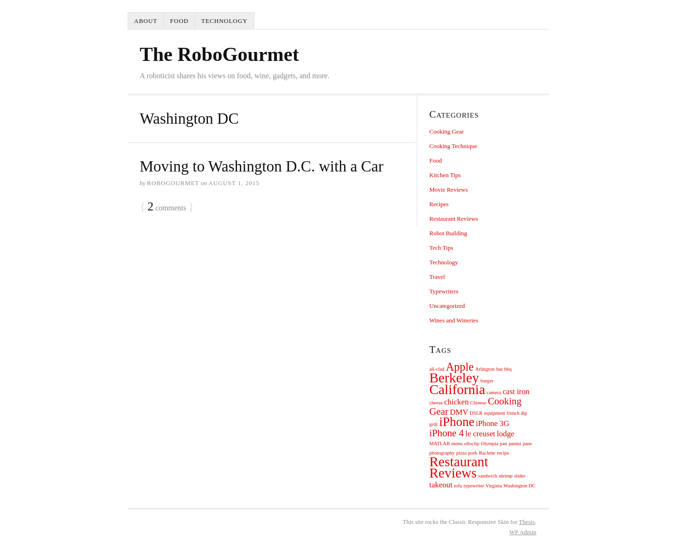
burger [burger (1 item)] (487, 380)
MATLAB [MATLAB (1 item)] (440, 443)
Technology (224, 20)
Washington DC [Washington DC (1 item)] (520, 485)
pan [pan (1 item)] (503, 443)
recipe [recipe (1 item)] (503, 452)
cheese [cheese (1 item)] (436, 402)
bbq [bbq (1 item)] (508, 369)
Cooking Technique (453, 145)
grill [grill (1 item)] (434, 424)
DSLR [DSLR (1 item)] (476, 413)
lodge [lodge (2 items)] (505, 433)
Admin (523, 532)
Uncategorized (447, 305)
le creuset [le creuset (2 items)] (480, 433)
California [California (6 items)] (457, 389)
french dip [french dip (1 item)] (517, 413)
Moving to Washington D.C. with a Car (262, 166)
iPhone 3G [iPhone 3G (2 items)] (492, 423)
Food (179, 20)
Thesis (527, 521)
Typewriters (444, 291)
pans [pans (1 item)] (527, 443)
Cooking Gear (447, 131)
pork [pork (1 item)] (472, 452)
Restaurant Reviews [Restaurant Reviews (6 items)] (459, 467)
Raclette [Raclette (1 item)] (487, 452)
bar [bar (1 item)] (499, 369)
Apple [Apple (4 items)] (460, 366)
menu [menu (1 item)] (457, 443)
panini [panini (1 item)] (515, 443)
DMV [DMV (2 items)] (459, 412)
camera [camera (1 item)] (494, 392)
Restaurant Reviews (454, 218)
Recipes (439, 204)
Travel (437, 276)
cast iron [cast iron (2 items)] (516, 391)
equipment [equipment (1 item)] (494, 413)
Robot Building (449, 233)
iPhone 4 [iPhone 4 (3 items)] (447, 433)
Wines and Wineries (454, 320)
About (146, 20)
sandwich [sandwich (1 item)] (487, 475)
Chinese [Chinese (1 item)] (478, 402)
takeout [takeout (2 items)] (441, 484)
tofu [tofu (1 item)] (458, 485)
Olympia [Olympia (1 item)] (489, 443)
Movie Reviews (449, 189)
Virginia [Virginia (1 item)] (494, 485)
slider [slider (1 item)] (519, 475)
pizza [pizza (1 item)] (461, 452)
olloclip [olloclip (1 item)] (472, 443)
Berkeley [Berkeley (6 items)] (454, 377)
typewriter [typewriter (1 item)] (474, 485)
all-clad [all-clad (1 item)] (437, 369)
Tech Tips (441, 247)
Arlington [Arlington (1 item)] (484, 369)
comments (166, 207)
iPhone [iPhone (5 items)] (457, 422)
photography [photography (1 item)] (442, 452)
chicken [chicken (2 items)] (456, 401)
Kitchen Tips (445, 175)
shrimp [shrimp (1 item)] (506, 475)
